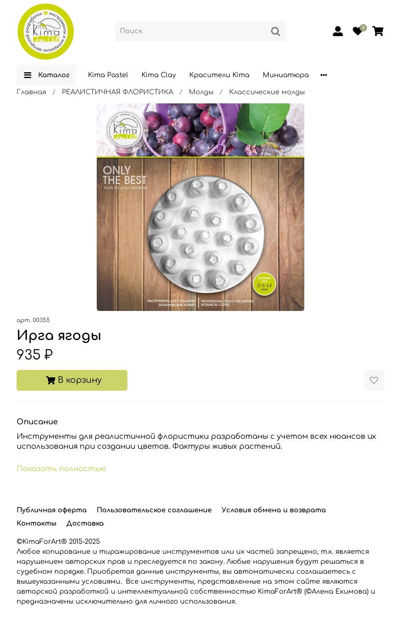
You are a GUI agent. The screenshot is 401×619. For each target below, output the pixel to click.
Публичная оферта (52, 510)
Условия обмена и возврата (274, 510)
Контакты (36, 523)
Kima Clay (159, 75)
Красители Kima (219, 75)
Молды (201, 92)
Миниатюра (286, 75)
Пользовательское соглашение (154, 510)
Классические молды (267, 92)
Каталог (46, 75)
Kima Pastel (108, 75)
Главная (31, 92)
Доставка (85, 523)
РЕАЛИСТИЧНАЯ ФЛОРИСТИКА (117, 92)
